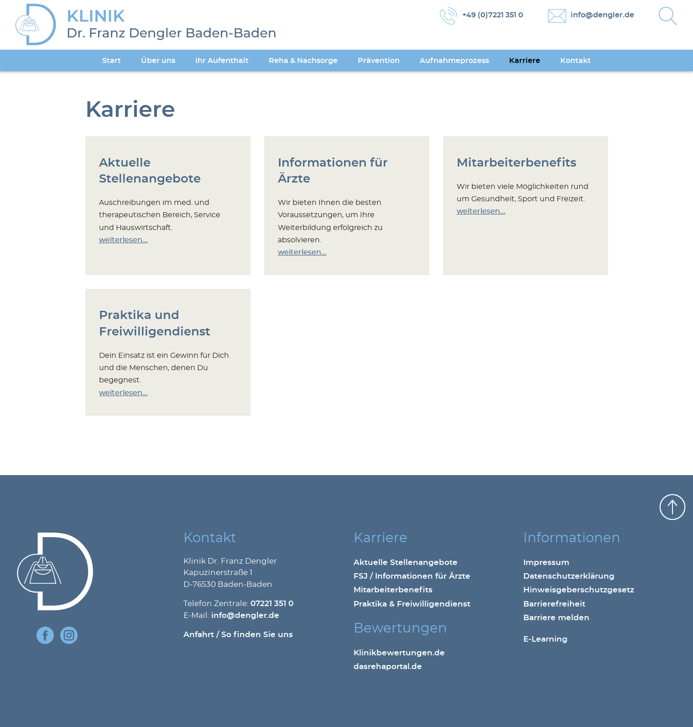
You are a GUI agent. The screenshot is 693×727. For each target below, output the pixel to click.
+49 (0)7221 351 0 (492, 15)
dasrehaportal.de (388, 666)
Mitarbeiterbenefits (516, 163)
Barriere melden (556, 618)
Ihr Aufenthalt (222, 60)
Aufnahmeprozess (454, 60)
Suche (668, 16)
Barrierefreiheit (554, 604)
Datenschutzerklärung (569, 576)
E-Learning (545, 639)
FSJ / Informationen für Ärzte (412, 576)
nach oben (672, 507)
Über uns (158, 60)
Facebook (45, 635)
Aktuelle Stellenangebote (406, 562)
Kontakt (575, 60)
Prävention (379, 60)
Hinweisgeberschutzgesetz (578, 590)
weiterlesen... (123, 240)
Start (111, 60)
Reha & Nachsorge (303, 60)
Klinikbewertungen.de (399, 653)
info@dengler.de (602, 15)
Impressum (546, 562)
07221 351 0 (271, 603)
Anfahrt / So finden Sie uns (238, 634)
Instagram (69, 635)
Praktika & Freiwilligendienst (412, 604)
